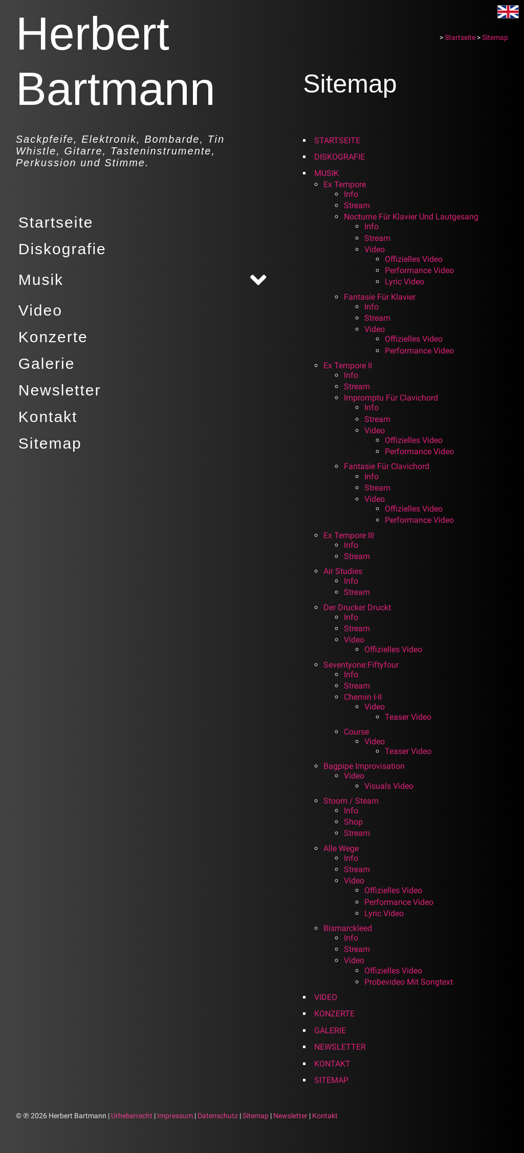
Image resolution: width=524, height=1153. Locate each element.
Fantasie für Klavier (382, 297)
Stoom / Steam (353, 801)
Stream (359, 205)
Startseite (53, 222)
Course (358, 732)
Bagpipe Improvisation (366, 766)
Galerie (44, 363)
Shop (355, 822)
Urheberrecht (131, 1116)
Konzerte (50, 336)
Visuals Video (391, 786)
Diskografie (60, 248)
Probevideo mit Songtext (410, 982)
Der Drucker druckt (359, 607)
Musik (38, 279)
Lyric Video (406, 281)
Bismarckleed (349, 928)
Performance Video (421, 270)
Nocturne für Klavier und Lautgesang (413, 216)
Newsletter (57, 390)
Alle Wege (343, 848)
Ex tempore (346, 184)
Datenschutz (218, 1116)
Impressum (175, 1116)
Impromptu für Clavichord (393, 398)
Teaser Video (410, 717)
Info (353, 194)
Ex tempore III (350, 535)
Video (38, 310)
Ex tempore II (349, 365)
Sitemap (47, 443)
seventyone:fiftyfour (363, 665)
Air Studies (344, 571)
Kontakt (45, 416)
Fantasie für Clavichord (388, 466)
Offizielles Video (416, 259)
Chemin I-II (365, 697)
